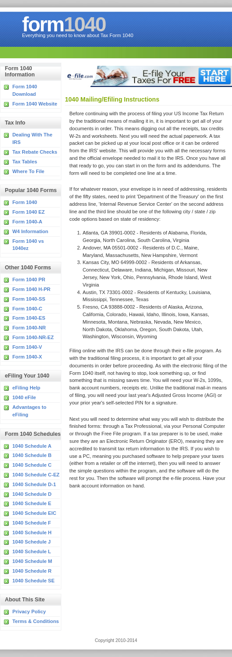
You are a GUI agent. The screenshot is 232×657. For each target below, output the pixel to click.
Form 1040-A (27, 221)
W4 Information (30, 231)
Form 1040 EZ (28, 212)
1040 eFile (24, 397)
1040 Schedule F (31, 522)
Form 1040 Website (34, 103)
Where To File (28, 171)
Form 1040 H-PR (31, 289)
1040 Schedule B (32, 455)
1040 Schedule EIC (34, 513)
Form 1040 (24, 202)
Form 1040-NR (29, 327)
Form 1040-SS (28, 299)
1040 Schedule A (32, 446)
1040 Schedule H (32, 532)
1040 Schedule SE (33, 580)
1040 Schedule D (32, 494)
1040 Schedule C (32, 465)
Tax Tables (24, 161)
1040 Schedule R (32, 571)
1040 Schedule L (31, 551)
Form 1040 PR (28, 279)
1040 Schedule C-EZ (36, 474)
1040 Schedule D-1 (34, 484)
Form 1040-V (27, 347)
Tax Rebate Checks (34, 152)
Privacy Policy (29, 611)
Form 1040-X (27, 356)
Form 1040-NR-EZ (33, 337)
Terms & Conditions (35, 621)
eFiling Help (26, 387)
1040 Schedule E (31, 503)
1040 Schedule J (31, 541)
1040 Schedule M (32, 561)
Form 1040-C (27, 308)
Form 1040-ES (28, 318)
